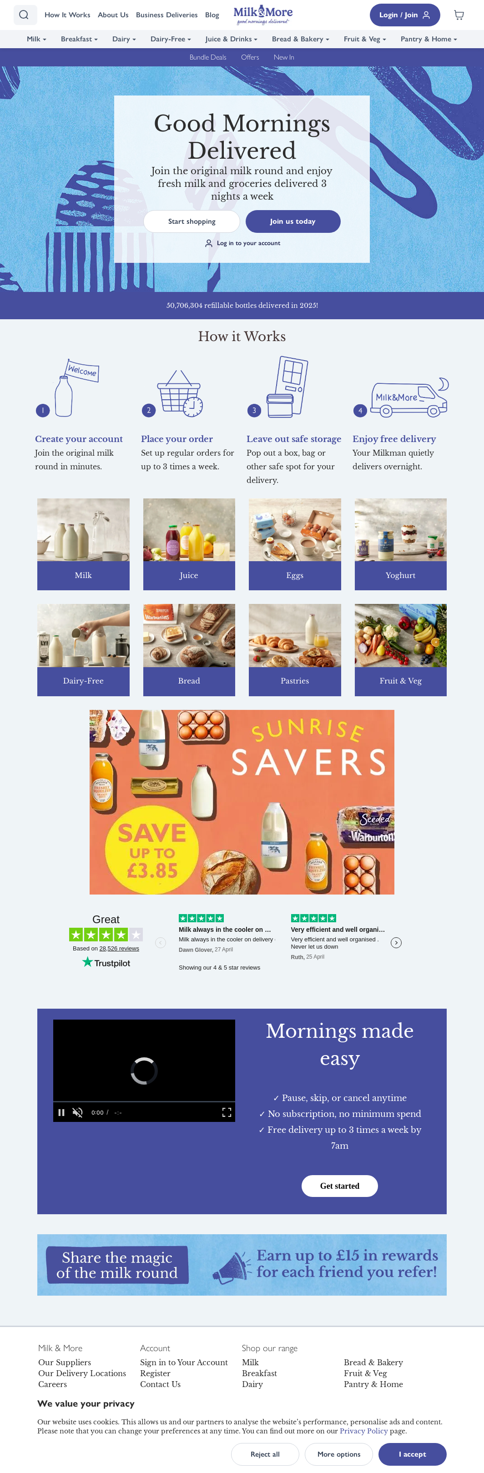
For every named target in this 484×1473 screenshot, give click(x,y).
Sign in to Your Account (184, 1362)
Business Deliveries (167, 14)
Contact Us (160, 1384)
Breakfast (76, 39)
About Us (113, 14)
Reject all (265, 1454)
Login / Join (405, 15)
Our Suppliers (64, 1362)
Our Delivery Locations (82, 1373)
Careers (52, 1384)
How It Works (68, 14)
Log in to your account (242, 243)
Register (155, 1373)
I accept (412, 1454)
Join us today (293, 221)
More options (339, 1454)
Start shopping (192, 221)
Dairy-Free (168, 39)
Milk (33, 39)
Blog (212, 14)
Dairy (121, 39)
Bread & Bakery (297, 39)
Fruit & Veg (362, 39)
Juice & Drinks (229, 39)
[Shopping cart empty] (459, 15)
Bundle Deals (208, 57)
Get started (339, 1186)
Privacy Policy (364, 1431)
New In (284, 57)
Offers (250, 57)
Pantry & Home (426, 39)
